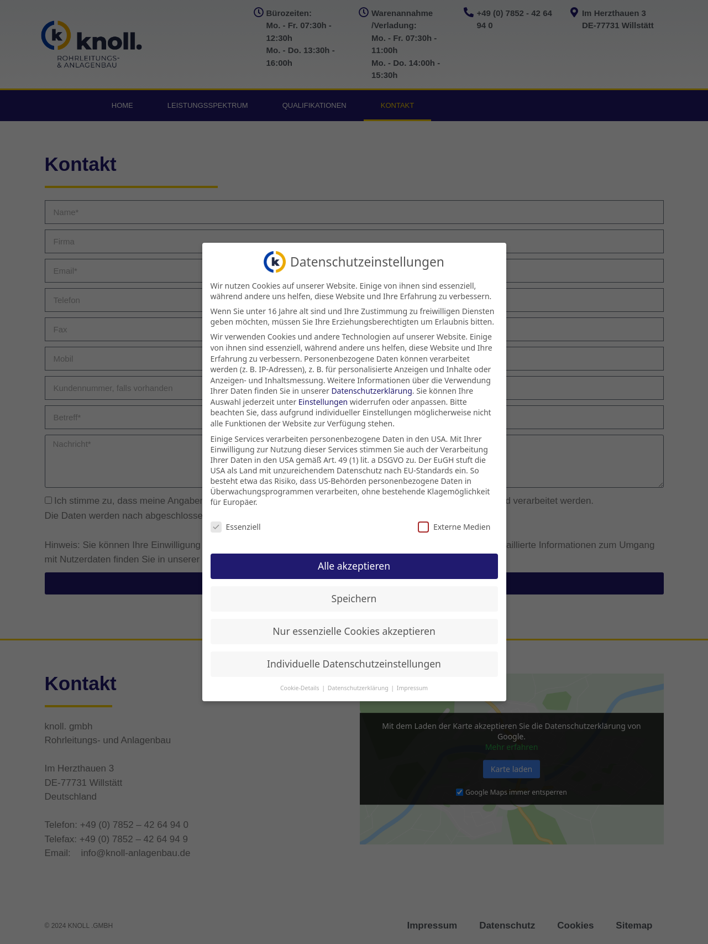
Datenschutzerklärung (371, 390)
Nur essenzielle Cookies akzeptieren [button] (353, 631)
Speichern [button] (354, 598)
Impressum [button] (412, 688)
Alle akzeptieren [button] (354, 565)
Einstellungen (323, 402)
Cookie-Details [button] (300, 688)
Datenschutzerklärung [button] (359, 688)
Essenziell (236, 526)
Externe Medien (454, 526)
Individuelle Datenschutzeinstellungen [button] (354, 663)
